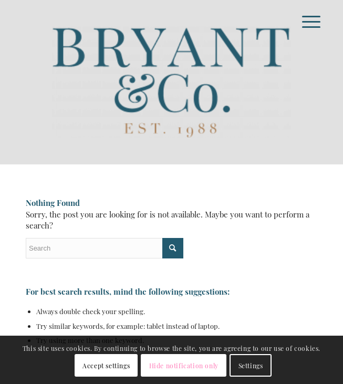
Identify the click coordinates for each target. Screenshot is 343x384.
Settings (250, 365)
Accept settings (106, 365)
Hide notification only (184, 365)
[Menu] (303, 22)
